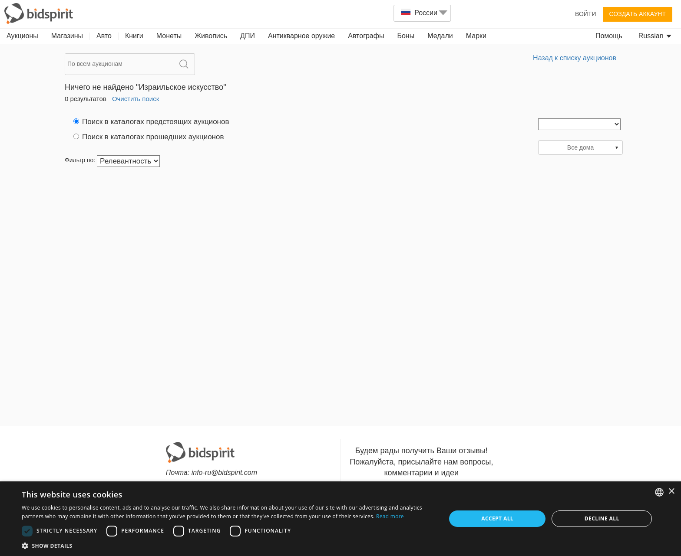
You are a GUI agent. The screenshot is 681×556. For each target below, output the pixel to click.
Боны (405, 35)
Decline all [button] (602, 518)
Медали (440, 35)
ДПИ (247, 35)
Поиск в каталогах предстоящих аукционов (151, 122)
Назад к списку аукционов (574, 58)
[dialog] (340, 518)
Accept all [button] (497, 518)
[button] (227, 545)
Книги (134, 35)
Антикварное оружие (301, 35)
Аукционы (22, 35)
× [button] (671, 491)
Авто (104, 35)
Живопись (211, 35)
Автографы (366, 35)
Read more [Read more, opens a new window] (390, 516)
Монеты (169, 35)
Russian (654, 35)
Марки (476, 35)
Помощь (608, 35)
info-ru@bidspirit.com (224, 472)
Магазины (67, 35)
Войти (585, 13)
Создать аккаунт (637, 13)
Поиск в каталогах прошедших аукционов (148, 137)
